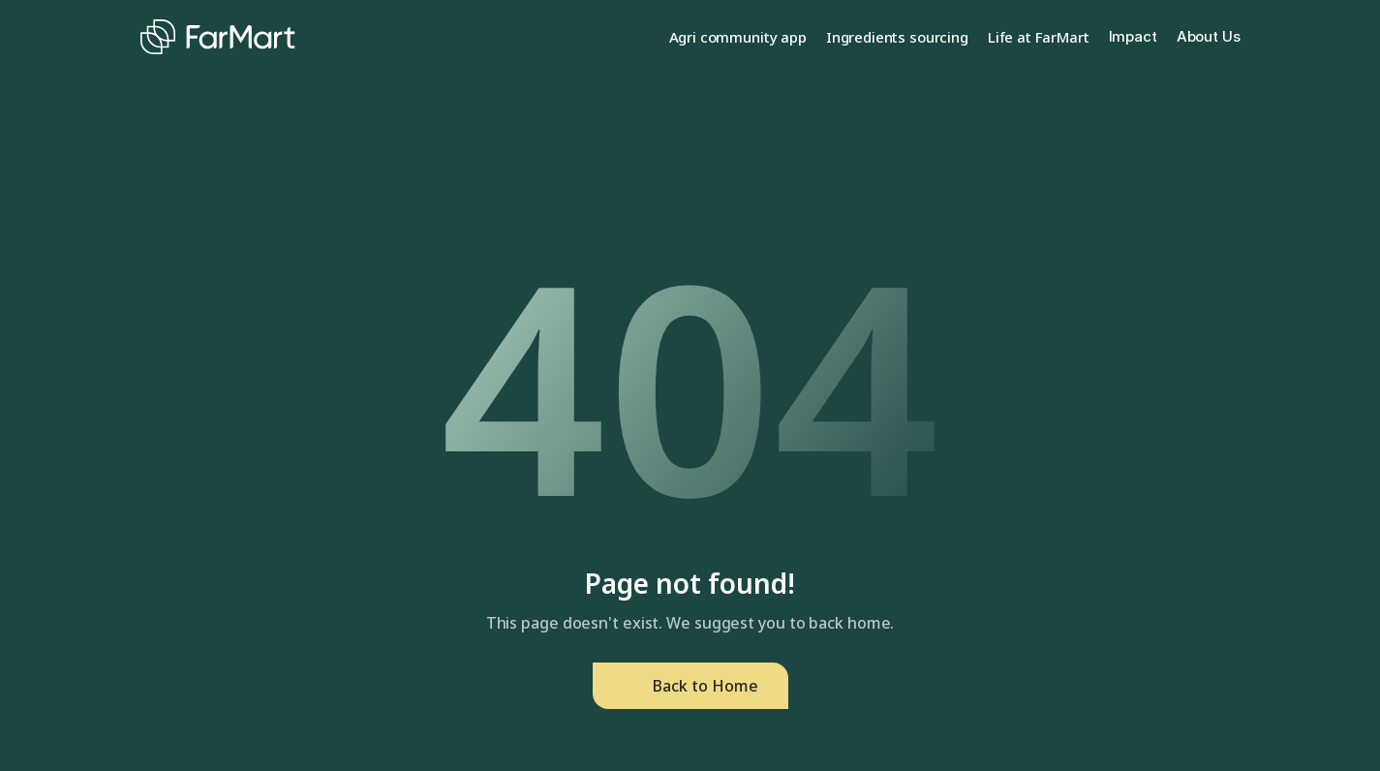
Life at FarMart (1038, 36)
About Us (1209, 36)
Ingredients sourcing (897, 36)
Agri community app (738, 36)
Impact (1133, 36)
